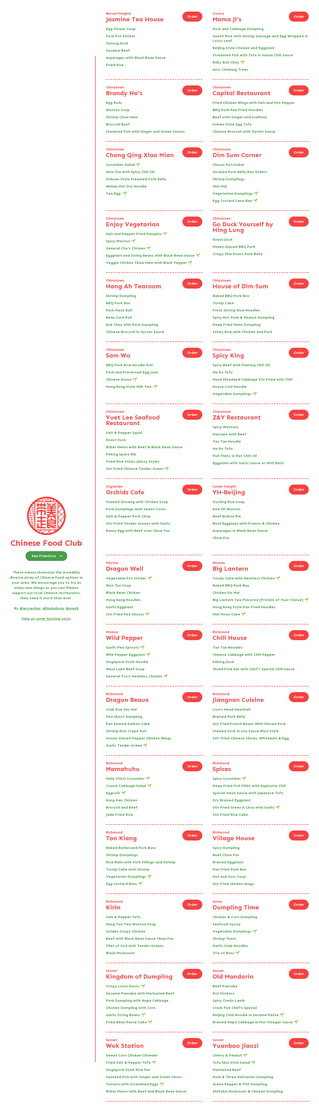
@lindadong (53, 608)
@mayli (72, 608)
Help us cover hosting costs (46, 618)
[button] (46, 556)
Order (192, 16)
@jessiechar (30, 608)
